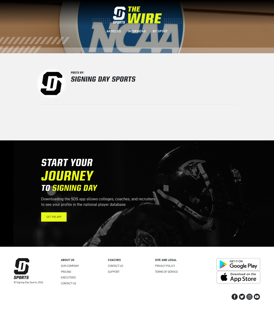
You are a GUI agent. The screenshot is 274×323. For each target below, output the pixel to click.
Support (113, 271)
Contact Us (68, 283)
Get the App (53, 217)
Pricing (66, 271)
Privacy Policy (165, 265)
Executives (68, 277)
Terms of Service (166, 271)
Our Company (70, 265)
